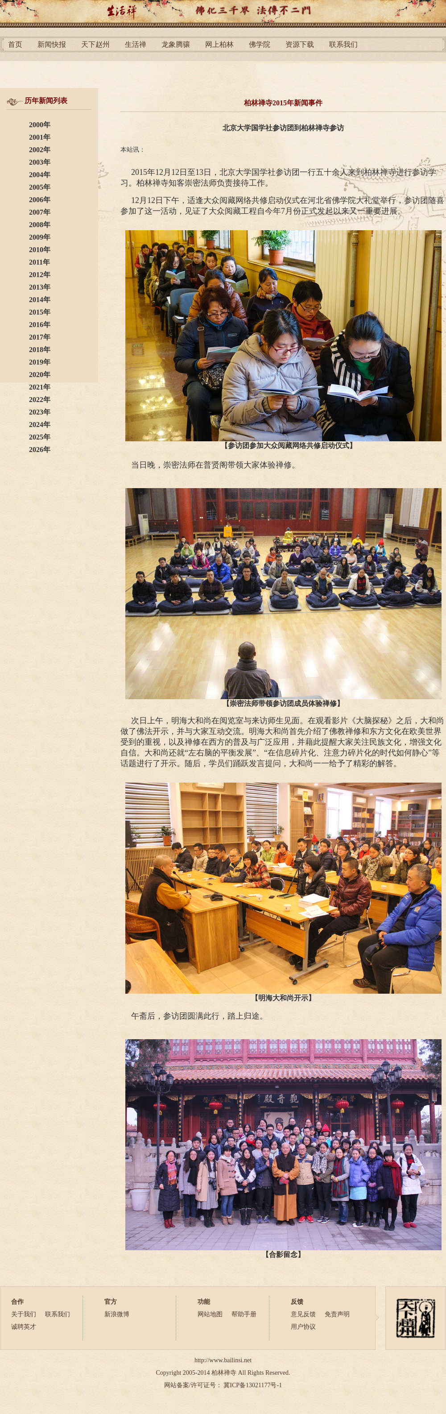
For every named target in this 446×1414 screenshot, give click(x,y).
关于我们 (23, 1314)
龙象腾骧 (175, 44)
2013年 (39, 287)
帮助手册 (243, 1314)
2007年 (39, 212)
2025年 (39, 437)
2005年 (39, 187)
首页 (15, 44)
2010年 (39, 249)
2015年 (39, 312)
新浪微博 (116, 1314)
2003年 (39, 162)
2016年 (39, 324)
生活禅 (135, 44)
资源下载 (299, 44)
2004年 (39, 174)
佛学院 (259, 44)
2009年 (39, 237)
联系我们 (343, 44)
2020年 (39, 374)
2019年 (39, 362)
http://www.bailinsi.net (223, 1360)
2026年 (39, 449)
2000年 (39, 125)
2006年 (39, 199)
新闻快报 (51, 44)
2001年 (39, 137)
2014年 (39, 299)
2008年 (39, 224)
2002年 (39, 149)
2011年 (39, 262)
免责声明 (337, 1314)
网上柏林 (219, 44)
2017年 (39, 337)
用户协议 (303, 1326)
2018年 (39, 349)
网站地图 (210, 1314)
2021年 (39, 387)
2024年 (39, 424)
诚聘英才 (23, 1326)
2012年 (39, 274)
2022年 (39, 399)
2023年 (39, 412)
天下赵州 (95, 44)
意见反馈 (303, 1314)
